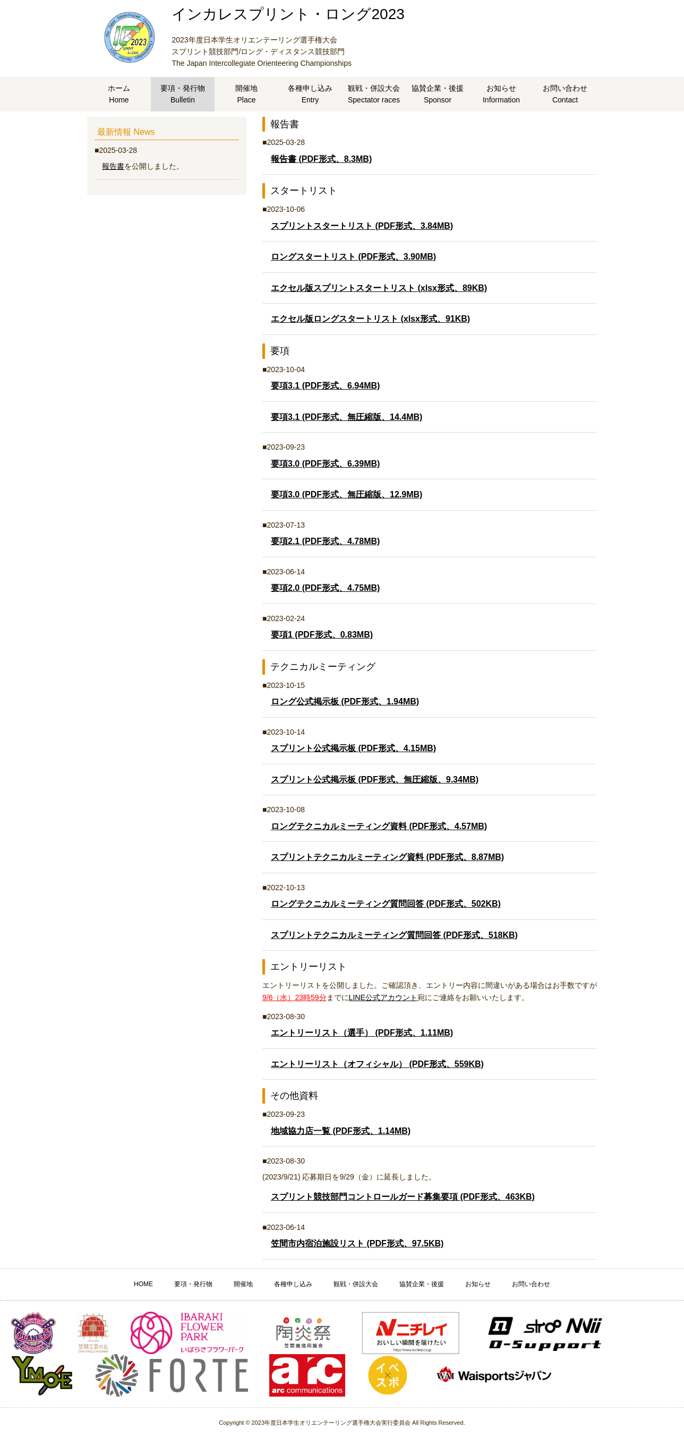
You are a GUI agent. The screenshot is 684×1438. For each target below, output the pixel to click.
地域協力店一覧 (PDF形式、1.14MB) (341, 1130)
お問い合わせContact (565, 94)
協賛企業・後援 (421, 1284)
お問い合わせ (531, 1284)
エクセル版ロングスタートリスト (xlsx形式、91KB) (370, 318)
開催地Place (246, 94)
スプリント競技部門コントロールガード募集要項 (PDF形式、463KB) (403, 1196)
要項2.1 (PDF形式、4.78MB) (325, 541)
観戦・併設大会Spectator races (374, 94)
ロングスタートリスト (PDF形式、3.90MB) (353, 256)
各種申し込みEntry (310, 94)
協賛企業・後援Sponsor (438, 94)
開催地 (243, 1284)
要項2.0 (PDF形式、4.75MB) (325, 587)
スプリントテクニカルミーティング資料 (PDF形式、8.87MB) (387, 857)
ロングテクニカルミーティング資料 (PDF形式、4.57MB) (379, 826)
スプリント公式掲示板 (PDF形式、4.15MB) (353, 748)
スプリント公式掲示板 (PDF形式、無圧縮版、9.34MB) (374, 779)
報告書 (113, 166)
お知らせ (478, 1284)
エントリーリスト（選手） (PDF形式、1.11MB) (362, 1032)
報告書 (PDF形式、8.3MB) (321, 158)
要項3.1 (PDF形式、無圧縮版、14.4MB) (346, 416)
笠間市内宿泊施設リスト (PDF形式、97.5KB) (357, 1243)
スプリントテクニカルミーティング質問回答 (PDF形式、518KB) (394, 935)
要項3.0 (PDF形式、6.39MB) (325, 463)
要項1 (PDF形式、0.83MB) (322, 634)
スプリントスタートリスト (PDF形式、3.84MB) (362, 225)
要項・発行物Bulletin (182, 94)
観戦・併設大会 (356, 1284)
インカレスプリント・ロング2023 (288, 14)
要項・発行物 (193, 1284)
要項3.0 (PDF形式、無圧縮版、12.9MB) (346, 494)
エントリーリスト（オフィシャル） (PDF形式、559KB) (377, 1064)
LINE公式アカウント (383, 997)
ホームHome (119, 94)
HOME (143, 1284)
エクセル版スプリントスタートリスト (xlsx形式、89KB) (379, 287)
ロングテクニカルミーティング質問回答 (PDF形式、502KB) (386, 903)
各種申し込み (293, 1284)
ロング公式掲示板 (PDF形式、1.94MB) (345, 701)
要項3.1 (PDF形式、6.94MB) (325, 385)
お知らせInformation (501, 94)
